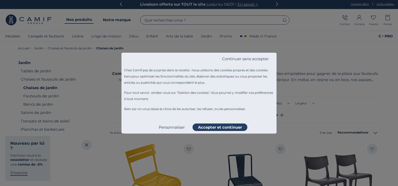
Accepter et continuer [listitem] (220, 127)
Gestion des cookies (193, 93)
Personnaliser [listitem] (172, 127)
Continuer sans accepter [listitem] (245, 58)
